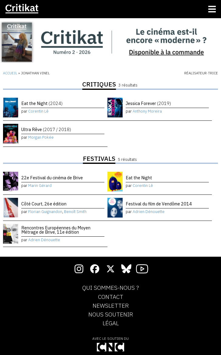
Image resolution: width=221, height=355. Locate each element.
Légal (111, 323)
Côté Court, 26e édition (43, 204)
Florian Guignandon (45, 211)
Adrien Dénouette (149, 211)
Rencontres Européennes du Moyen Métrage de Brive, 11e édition (55, 230)
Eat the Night (42, 103)
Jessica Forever (148, 103)
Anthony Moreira (147, 111)
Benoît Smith (75, 211)
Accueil (10, 73)
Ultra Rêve (46, 129)
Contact (110, 297)
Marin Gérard (40, 185)
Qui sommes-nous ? (110, 288)
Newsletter (111, 306)
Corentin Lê (38, 111)
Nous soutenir (110, 314)
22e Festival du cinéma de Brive (52, 178)
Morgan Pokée (41, 137)
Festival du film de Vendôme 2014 (159, 204)
